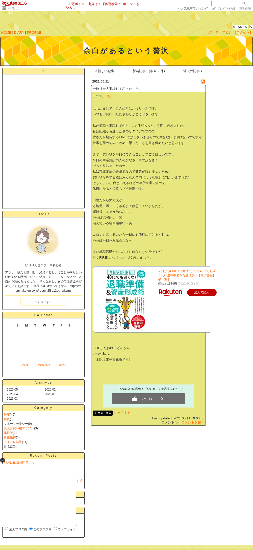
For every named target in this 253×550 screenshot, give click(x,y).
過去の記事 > (193, 71)
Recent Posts (43, 455)
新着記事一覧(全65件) (149, 71)
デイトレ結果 (13, 442)
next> (62, 364)
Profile (43, 214)
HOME (6, 32)
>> (192, 8)
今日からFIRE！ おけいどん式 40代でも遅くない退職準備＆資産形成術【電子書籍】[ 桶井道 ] (187, 275)
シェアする (122, 413)
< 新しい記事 (104, 71)
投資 (7, 419)
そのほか (13, 8)
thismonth (44, 364)
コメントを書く (192, 422)
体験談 (8, 433)
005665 (240, 27)
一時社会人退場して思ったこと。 (117, 89)
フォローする (43, 302)
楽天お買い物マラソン (19, 428)
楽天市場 (245, 8)
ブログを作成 (226, 8)
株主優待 (10, 437)
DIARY (19, 32)
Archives (43, 382)
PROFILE (34, 32)
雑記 (7, 414)
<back (25, 364)
